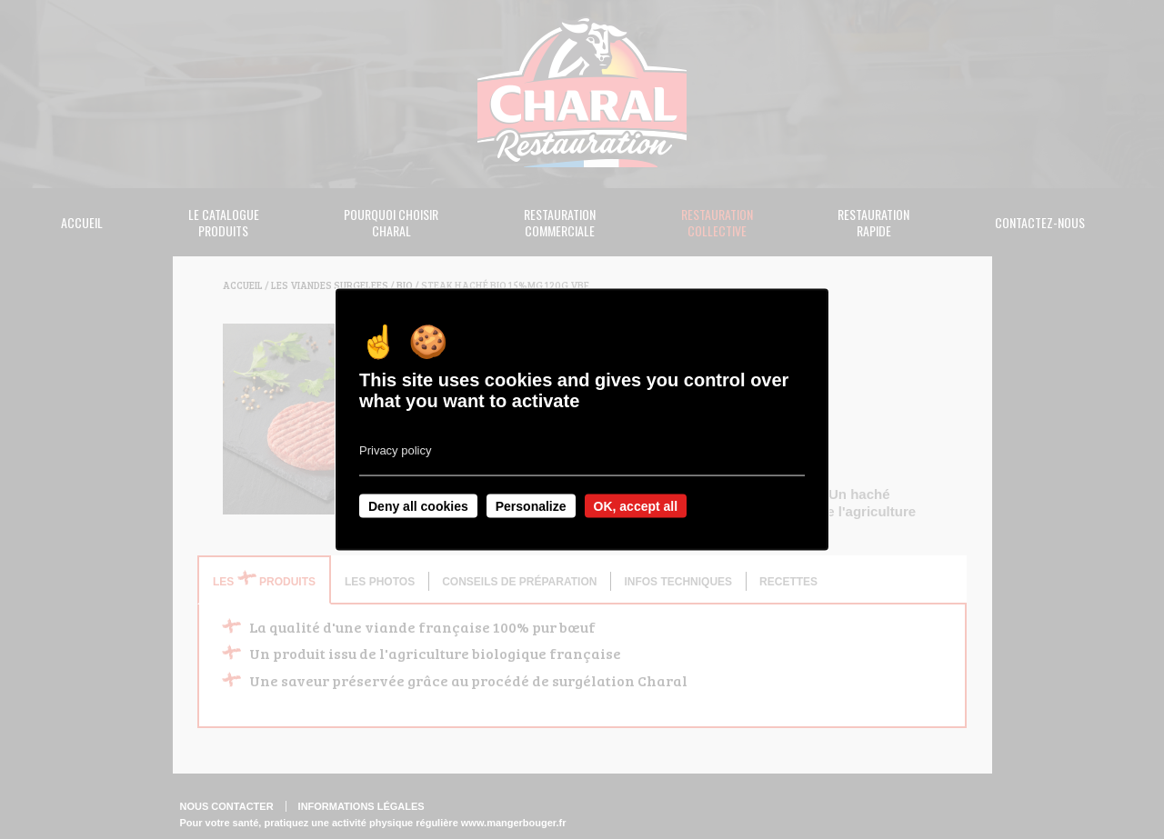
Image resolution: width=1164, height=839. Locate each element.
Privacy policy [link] (395, 449)
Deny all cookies (418, 505)
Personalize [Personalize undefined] (531, 505)
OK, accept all (636, 505)
